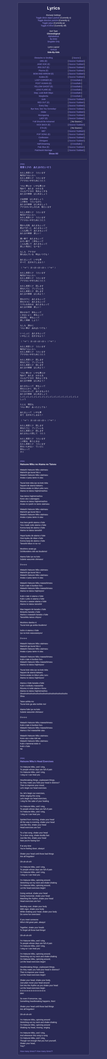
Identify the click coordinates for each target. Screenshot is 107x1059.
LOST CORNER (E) (43, 80)
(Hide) (22, 164)
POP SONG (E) (43, 134)
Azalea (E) (43, 77)
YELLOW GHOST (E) (43, 86)
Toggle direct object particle (48, 18)
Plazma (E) (43, 70)
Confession (43, 137)
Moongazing (43, 115)
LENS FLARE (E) (43, 90)
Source (76, 58)
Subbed (80, 61)
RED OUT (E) (43, 102)
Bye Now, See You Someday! (43, 109)
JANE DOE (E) (43, 64)
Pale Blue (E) (43, 147)
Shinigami (43, 141)
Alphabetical (53, 36)
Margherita (43, 96)
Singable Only (53, 41)
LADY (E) (43, 118)
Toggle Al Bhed (47, 26)
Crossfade (76, 80)
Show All (53, 153)
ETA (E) (43, 128)
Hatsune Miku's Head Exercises (36, 761)
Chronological (53, 34)
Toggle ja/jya (47, 23)
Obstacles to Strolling (43, 58)
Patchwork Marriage (43, 150)
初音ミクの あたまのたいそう (35, 167)
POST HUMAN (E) (43, 83)
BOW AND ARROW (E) (43, 74)
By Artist (53, 39)
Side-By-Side (53, 52)
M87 (43, 131)
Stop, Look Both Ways (43, 93)
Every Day (43, 105)
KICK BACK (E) (43, 125)
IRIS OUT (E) (43, 67)
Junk (43, 99)
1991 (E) (43, 61)
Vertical (53, 50)
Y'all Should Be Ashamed (43, 121)
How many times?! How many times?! (36, 1051)
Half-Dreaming (43, 144)
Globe (43, 112)
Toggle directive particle (48, 20)
